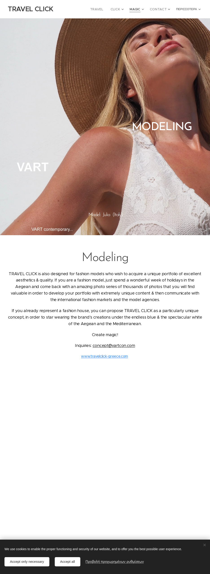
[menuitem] (106, 9)
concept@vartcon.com (114, 345)
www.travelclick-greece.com (104, 356)
